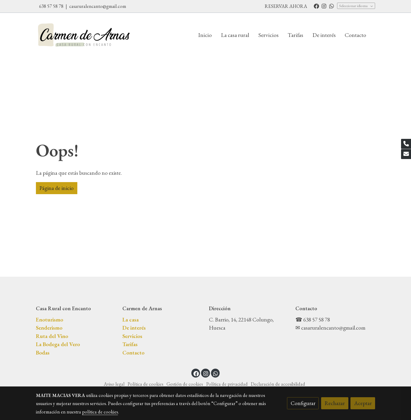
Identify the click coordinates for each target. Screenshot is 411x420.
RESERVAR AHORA (286, 6)
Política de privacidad (227, 384)
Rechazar (335, 403)
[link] (84, 35)
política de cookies (100, 412)
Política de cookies (145, 384)
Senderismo (49, 327)
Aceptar (363, 403)
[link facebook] (316, 5)
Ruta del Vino (52, 336)
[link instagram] (324, 5)
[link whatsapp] (331, 5)
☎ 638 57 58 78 (312, 319)
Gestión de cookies (184, 384)
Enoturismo (49, 319)
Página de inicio (56, 188)
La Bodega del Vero (58, 344)
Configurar (303, 403)
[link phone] (406, 144)
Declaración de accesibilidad (278, 384)
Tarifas (130, 344)
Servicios (132, 336)
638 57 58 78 (51, 6)
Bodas (43, 352)
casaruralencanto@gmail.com (97, 6)
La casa (130, 319)
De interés (134, 327)
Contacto (133, 352)
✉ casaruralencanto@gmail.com (330, 327)
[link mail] (406, 154)
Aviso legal (114, 384)
